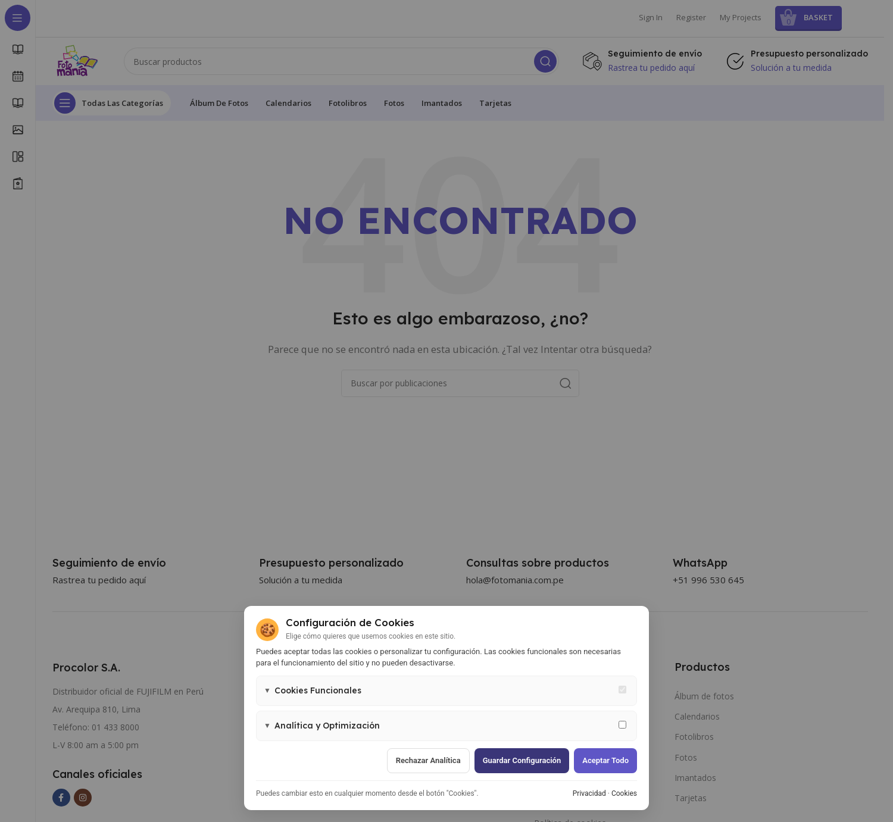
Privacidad (589, 793)
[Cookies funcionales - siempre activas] (622, 689)
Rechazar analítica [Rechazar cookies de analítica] (428, 760)
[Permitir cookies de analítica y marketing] (622, 725)
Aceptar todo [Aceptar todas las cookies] (605, 760)
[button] (446, 690)
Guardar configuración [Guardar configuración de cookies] (522, 760)
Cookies (624, 793)
